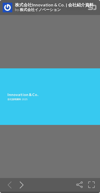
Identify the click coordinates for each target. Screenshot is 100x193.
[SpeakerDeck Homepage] (92, 8)
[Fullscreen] (91, 184)
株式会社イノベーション (40, 10)
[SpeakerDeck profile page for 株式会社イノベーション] (7, 8)
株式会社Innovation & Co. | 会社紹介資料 (54, 5)
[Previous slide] (8, 184)
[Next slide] (20, 184)
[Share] (79, 184)
